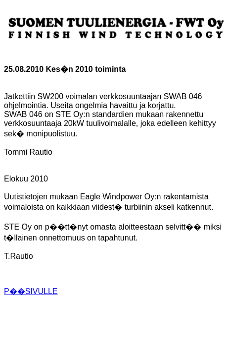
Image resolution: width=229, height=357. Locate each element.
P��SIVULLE (30, 291)
